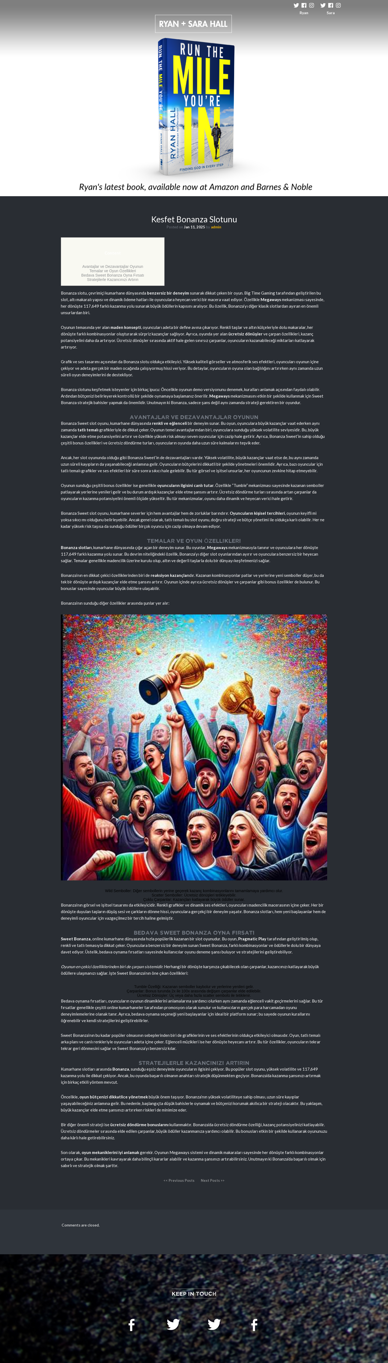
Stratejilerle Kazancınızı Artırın (112, 279)
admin (216, 227)
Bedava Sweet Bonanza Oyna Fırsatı (112, 275)
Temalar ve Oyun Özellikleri (112, 271)
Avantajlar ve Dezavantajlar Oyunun (112, 266)
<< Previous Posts (179, 1180)
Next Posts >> (213, 1180)
